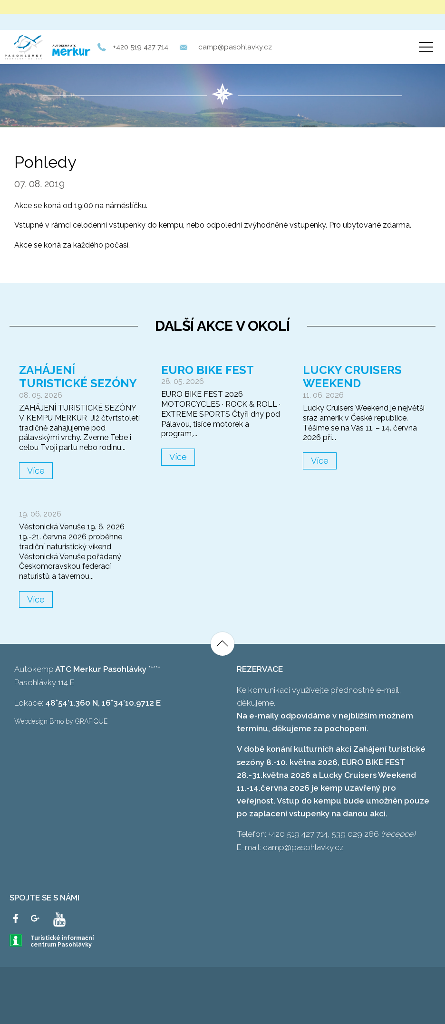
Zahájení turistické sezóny (78, 377)
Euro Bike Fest (207, 370)
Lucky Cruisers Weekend (352, 377)
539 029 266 (355, 834)
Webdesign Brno (39, 721)
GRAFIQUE (91, 721)
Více (36, 471)
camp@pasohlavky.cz (235, 47)
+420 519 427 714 (140, 47)
